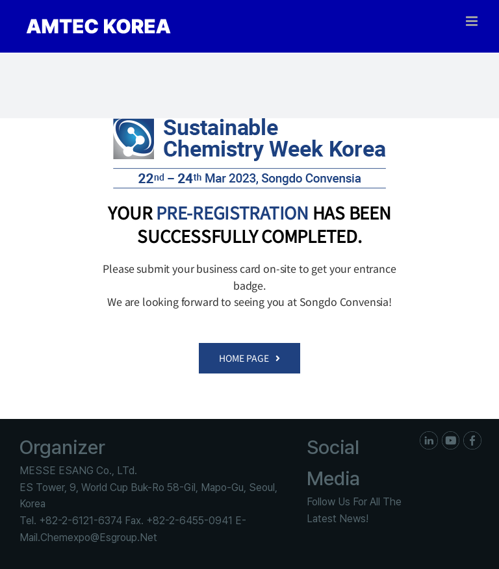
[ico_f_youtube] (451, 436)
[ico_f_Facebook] (472, 436)
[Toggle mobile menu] (473, 21)
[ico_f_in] (429, 436)
